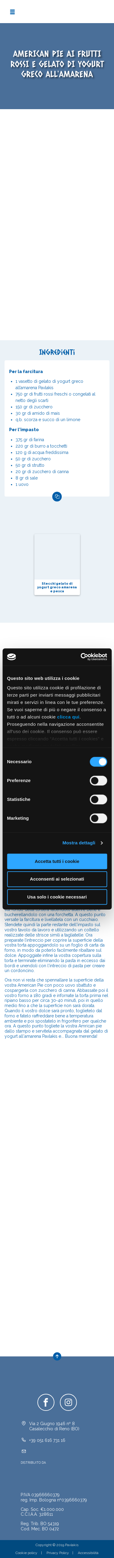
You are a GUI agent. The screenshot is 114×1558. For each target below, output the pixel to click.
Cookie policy (26, 1553)
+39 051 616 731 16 (47, 1440)
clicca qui (68, 716)
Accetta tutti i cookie (57, 861)
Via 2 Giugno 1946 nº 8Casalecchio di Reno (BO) (54, 1426)
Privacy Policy (58, 1553)
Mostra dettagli (78, 842)
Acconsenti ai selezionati (57, 879)
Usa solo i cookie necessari (57, 896)
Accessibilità (88, 1553)
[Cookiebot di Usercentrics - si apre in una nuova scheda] (81, 657)
